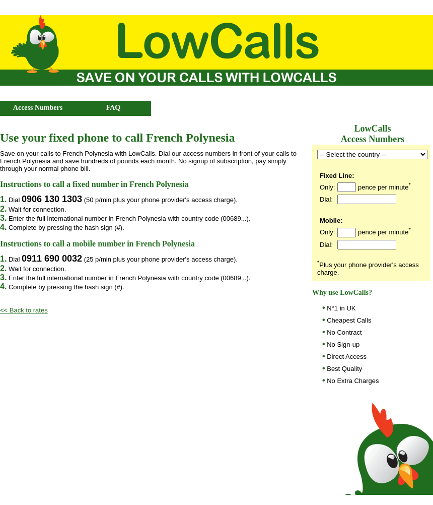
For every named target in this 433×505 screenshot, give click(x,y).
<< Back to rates (24, 310)
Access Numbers (37, 107)
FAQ (113, 107)
